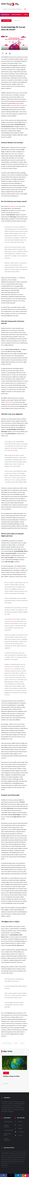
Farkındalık (12, 1161)
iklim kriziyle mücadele (13, 206)
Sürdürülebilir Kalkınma (7, 1043)
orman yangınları (13, 448)
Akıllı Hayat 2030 (17, 568)
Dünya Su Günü (22, 1153)
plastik (3, 1157)
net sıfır (18, 277)
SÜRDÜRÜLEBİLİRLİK (5, 14)
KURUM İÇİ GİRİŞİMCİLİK (16, 14)
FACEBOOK (19, 1122)
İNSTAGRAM (19, 1132)
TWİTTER (18, 1125)
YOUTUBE (19, 1135)
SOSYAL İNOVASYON (8, 1130)
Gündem (4, 1165)
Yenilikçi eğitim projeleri (7, 1153)
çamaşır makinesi (20, 1157)
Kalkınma (22, 1043)
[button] (26, 1052)
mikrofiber (4, 1161)
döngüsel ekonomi (11, 621)
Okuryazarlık (19, 1161)
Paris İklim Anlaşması (8, 402)
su (16, 1153)
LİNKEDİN (18, 1128)
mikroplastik (11, 1157)
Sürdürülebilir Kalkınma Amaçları (17, 105)
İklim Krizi (16, 1043)
